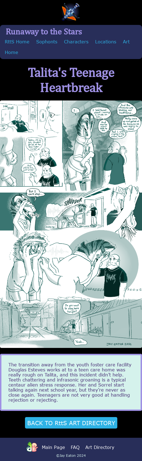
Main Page (53, 447)
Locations (105, 41)
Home (11, 52)
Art (126, 41)
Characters (76, 41)
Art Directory (99, 447)
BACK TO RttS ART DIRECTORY (71, 422)
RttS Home (17, 41)
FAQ (75, 447)
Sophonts (46, 41)
